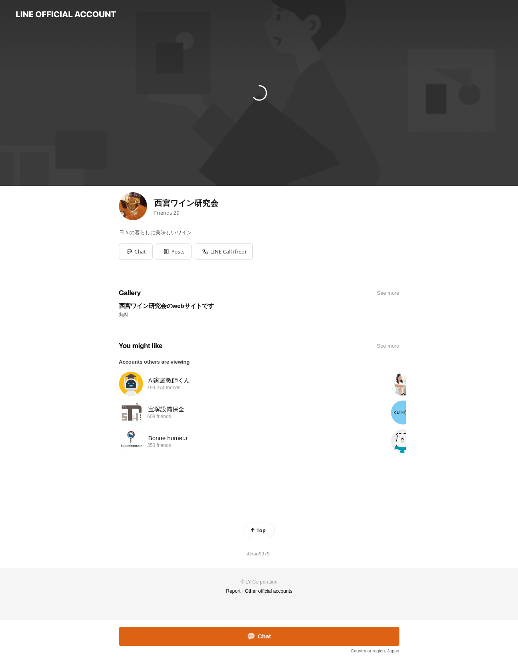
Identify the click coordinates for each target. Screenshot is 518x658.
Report (233, 591)
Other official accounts (268, 591)
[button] (173, 251)
